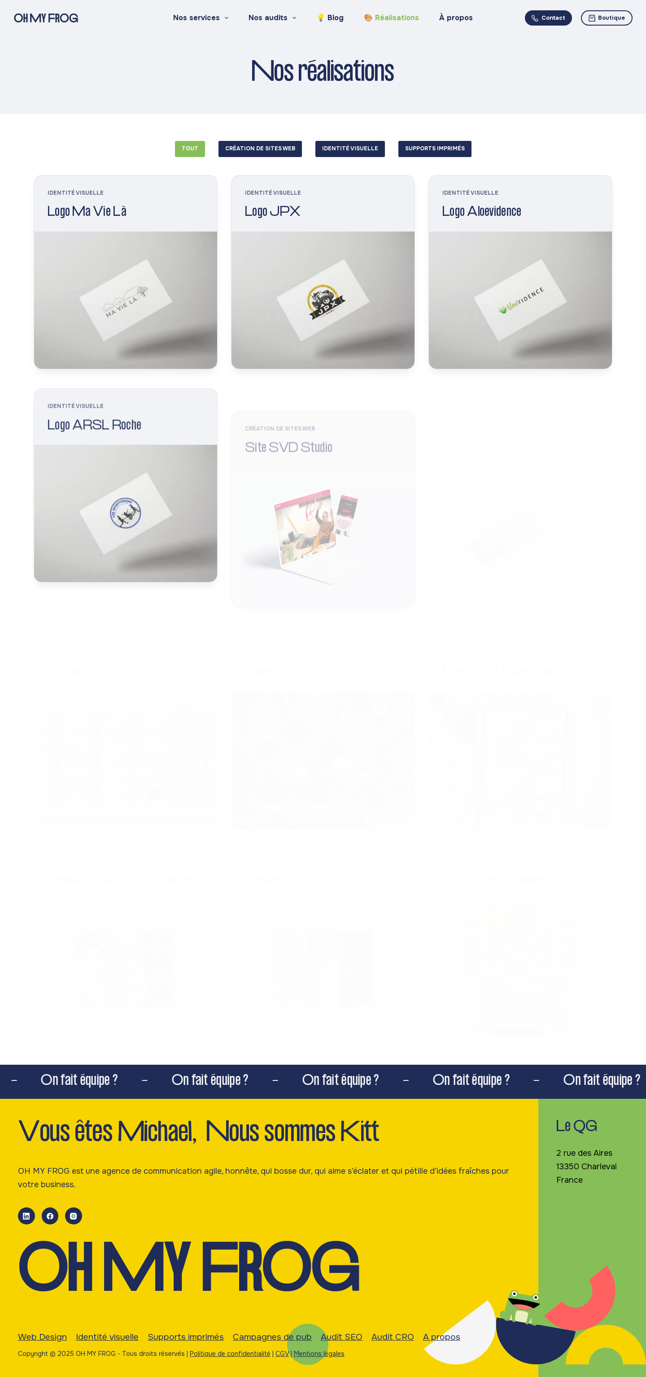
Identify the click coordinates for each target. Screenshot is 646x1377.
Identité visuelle (350, 148)
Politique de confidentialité (230, 1354)
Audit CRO (392, 1336)
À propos (456, 17)
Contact (548, 18)
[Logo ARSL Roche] (125, 524)
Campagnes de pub (272, 1336)
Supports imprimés (435, 148)
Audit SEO (341, 1336)
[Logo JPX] (323, 300)
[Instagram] (73, 1215)
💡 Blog (330, 17)
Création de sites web (260, 148)
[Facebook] (50, 1215)
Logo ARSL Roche (94, 437)
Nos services (202, 18)
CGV (282, 1354)
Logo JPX (273, 212)
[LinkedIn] (26, 1215)
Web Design (42, 1336)
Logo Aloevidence (481, 212)
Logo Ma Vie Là (87, 212)
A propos (441, 1336)
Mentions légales (319, 1354)
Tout (190, 148)
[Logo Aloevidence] (520, 300)
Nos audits (274, 18)
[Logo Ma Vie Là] (125, 300)
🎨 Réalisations (391, 17)
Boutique (607, 18)
